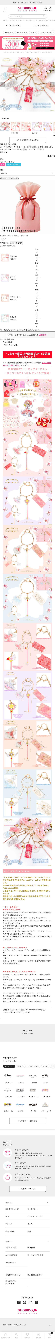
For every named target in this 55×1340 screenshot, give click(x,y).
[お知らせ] (45, 8)
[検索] (16, 1336)
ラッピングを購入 (16, 243)
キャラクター (21, 32)
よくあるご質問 (11, 1255)
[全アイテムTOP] (5, 1336)
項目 (2, 170)
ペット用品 (9, 1231)
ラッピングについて (7, 246)
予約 (5, 21)
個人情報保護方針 (34, 1275)
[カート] (49, 1336)
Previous (2, 84)
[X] (19, 1302)
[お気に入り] (27, 1336)
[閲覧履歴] (38, 1336)
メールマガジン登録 (35, 1255)
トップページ (7, 52)
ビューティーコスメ (35, 1216)
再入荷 (12, 21)
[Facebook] (36, 1302)
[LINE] (24, 1302)
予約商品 (8, 32)
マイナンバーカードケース (26, 21)
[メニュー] (5, 9)
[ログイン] (50, 8)
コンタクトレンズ (41, 25)
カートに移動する (7, 339)
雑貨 (32, 32)
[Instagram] (30, 1302)
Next (52, 84)
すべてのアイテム (14, 25)
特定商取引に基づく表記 (11, 1282)
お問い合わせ (10, 1262)
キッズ (29, 1224)
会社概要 (31, 1247)
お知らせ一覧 (10, 1247)
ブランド (8, 1224)
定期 (29, 1231)
